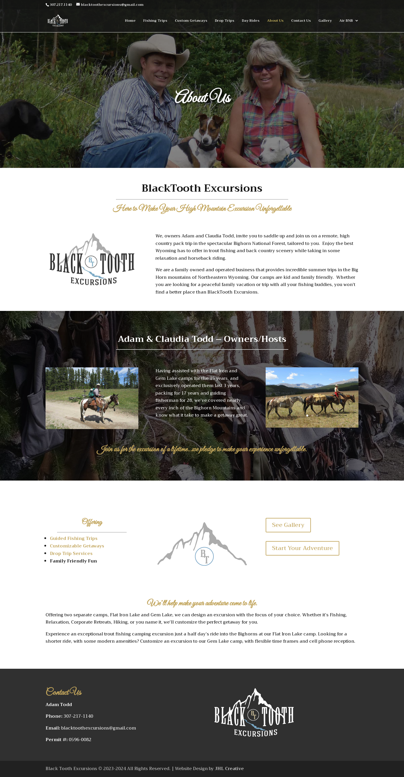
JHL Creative (229, 768)
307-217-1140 (78, 716)
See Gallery (288, 525)
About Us (275, 21)
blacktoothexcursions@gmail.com (98, 728)
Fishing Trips (155, 21)
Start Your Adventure (302, 548)
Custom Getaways (191, 21)
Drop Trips (224, 21)
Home (130, 21)
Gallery (325, 21)
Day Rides (251, 21)
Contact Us (301, 21)
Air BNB (346, 21)
